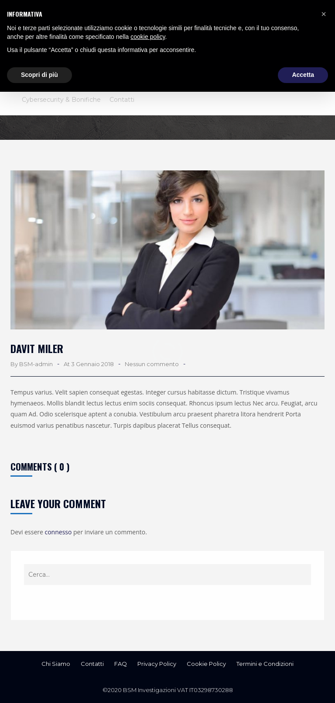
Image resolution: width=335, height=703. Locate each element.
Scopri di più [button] (39, 74)
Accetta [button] (303, 74)
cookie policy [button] (147, 36)
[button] (324, 14)
